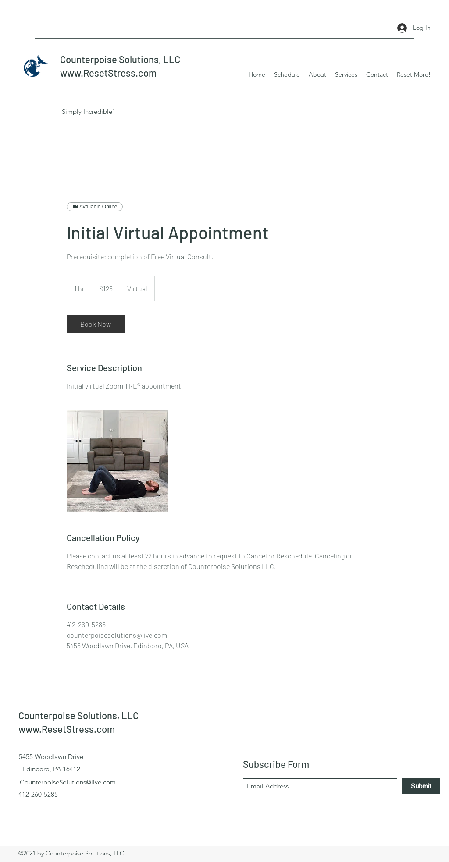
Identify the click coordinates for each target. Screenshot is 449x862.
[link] (96, 324)
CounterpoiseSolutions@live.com (68, 782)
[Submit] (421, 786)
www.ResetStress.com (108, 72)
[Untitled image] (117, 461)
